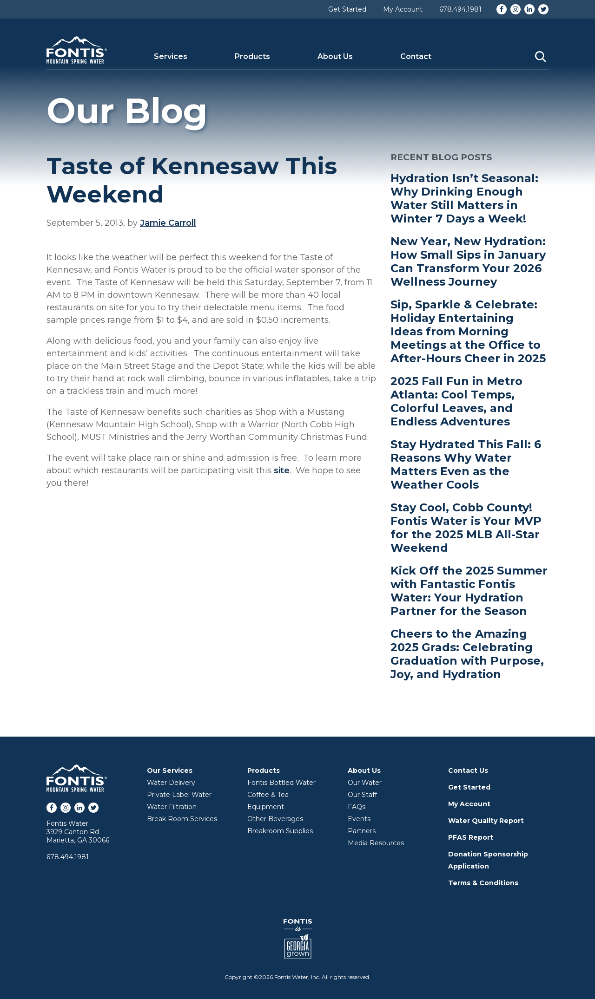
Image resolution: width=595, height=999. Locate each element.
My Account (403, 9)
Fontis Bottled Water (281, 782)
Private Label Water (179, 794)
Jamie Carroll (168, 223)
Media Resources (376, 843)
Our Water (365, 782)
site (282, 470)
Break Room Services (182, 819)
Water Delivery (171, 782)
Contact (415, 56)
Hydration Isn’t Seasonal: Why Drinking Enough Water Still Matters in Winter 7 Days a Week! (464, 198)
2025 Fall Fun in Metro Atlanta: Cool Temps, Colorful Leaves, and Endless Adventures (456, 401)
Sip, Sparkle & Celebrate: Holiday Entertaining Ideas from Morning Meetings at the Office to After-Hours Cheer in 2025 (468, 331)
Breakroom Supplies (280, 831)
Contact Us (468, 770)
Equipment (265, 807)
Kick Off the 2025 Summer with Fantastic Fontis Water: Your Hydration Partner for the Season (469, 591)
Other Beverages (275, 819)
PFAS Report (470, 837)
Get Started (347, 9)
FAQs (356, 807)
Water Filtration (172, 807)
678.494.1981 (460, 9)
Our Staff (362, 794)
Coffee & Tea (268, 794)
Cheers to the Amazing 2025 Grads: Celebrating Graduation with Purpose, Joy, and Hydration (467, 654)
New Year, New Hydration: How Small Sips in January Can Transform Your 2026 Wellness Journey (468, 261)
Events (359, 819)
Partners (362, 831)
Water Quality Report (486, 820)
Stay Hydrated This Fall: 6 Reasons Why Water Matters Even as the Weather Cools (465, 464)
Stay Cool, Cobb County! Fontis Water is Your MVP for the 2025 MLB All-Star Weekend (466, 528)
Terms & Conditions (483, 883)
